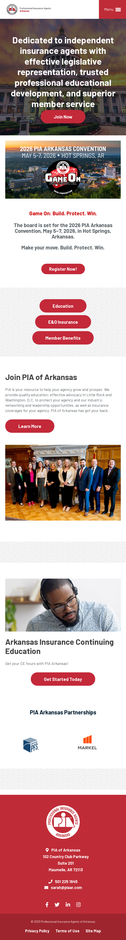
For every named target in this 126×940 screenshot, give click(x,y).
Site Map (93, 930)
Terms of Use (67, 930)
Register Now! (63, 269)
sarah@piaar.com (66, 887)
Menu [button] (112, 9)
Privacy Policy (37, 930)
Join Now (63, 116)
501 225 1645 (66, 881)
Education (63, 306)
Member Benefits (63, 338)
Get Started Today (63, 679)
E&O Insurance (63, 322)
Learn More (29, 426)
